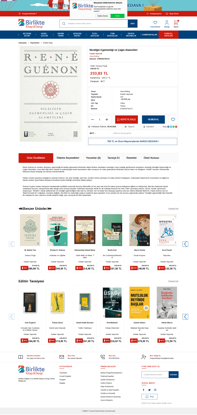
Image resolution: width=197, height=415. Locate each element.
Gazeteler (63, 373)
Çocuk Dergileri (65, 377)
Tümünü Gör (173, 209)
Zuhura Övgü (30, 255)
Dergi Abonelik (131, 34)
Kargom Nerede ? (27, 14)
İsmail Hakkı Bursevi (84, 323)
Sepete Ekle (126, 119)
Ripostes (166, 255)
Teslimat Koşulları (107, 377)
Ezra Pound (167, 250)
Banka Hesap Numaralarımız (111, 373)
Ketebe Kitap (27, 34)
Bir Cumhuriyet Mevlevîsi (112, 256)
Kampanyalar (154, 14)
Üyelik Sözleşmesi (108, 380)
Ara (133, 23)
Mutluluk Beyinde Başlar (140, 329)
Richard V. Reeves (57, 250)
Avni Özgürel (30, 323)
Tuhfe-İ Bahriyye (85, 328)
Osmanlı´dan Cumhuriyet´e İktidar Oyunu (30, 329)
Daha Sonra (103, 16)
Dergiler (63, 380)
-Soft (84, 412)
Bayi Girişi (172, 13)
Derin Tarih (61, 34)
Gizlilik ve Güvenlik (108, 394)
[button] (185, 244)
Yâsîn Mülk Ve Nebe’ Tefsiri (85, 256)
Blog (149, 397)
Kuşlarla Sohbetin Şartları (167, 329)
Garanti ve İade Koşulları (110, 390)
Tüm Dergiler (112, 34)
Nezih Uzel (112, 250)
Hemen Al (153, 119)
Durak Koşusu (139, 255)
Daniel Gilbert (139, 323)
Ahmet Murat (167, 323)
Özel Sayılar (95, 34)
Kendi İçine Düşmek (57, 328)
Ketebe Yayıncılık (30, 262)
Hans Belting (94, 56)
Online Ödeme (106, 384)
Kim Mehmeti (112, 323)
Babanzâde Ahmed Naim (85, 250)
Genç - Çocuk (44, 34)
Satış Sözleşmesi (107, 387)
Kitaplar (62, 384)
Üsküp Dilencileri (112, 328)
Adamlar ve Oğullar (57, 255)
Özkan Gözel (57, 323)
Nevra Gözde (139, 250)
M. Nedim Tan (30, 250)
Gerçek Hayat (77, 34)
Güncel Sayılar (168, 34)
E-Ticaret (90, 412)
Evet (117, 16)
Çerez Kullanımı (107, 401)
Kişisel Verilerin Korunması (111, 397)
